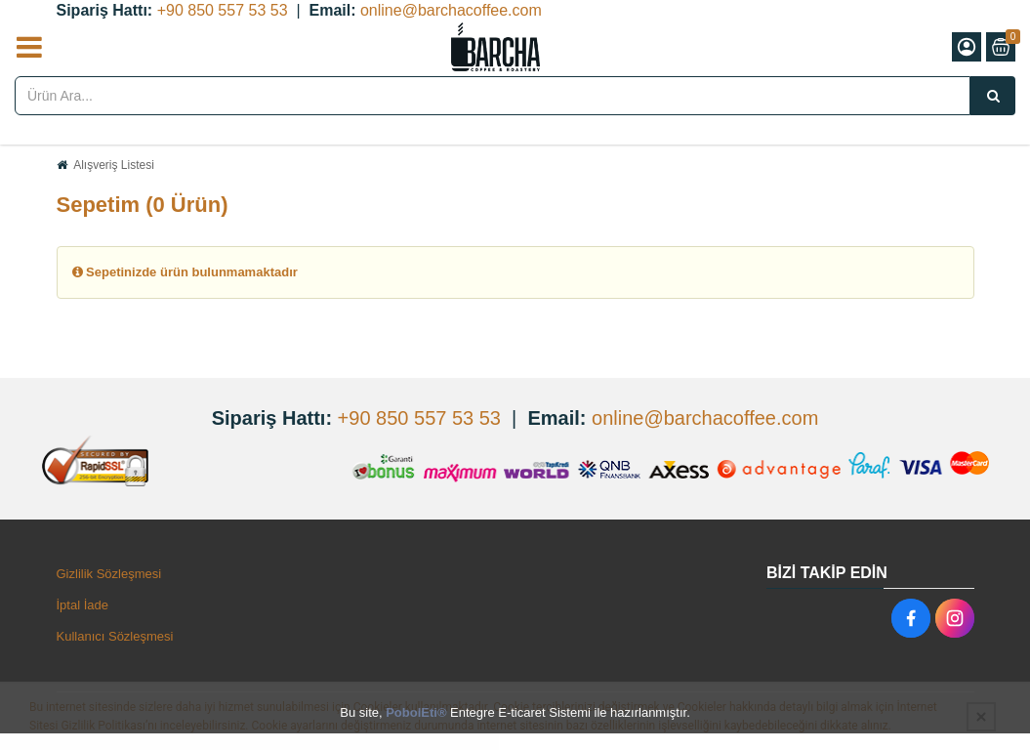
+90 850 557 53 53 (222, 10)
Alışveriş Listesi (113, 165)
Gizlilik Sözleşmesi (109, 573)
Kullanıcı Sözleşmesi (115, 636)
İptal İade (83, 605)
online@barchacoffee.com (451, 10)
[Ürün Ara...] (992, 95)
